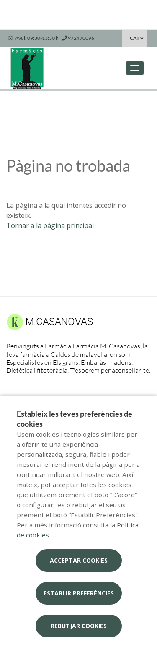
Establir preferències (79, 593)
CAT (134, 38)
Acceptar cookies (79, 560)
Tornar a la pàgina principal (50, 225)
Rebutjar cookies (79, 626)
